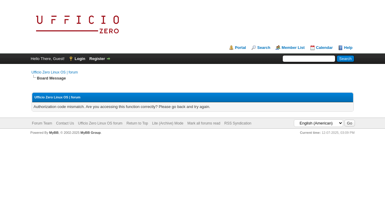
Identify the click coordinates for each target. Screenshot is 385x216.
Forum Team (42, 123)
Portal (240, 47)
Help (348, 47)
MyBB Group (91, 132)
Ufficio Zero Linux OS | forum (55, 72)
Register (97, 58)
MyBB (53, 132)
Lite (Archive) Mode (167, 123)
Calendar (324, 47)
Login (80, 58)
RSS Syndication (237, 123)
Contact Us (65, 123)
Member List (293, 47)
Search (263, 47)
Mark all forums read (203, 123)
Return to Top (137, 123)
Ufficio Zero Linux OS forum (100, 123)
